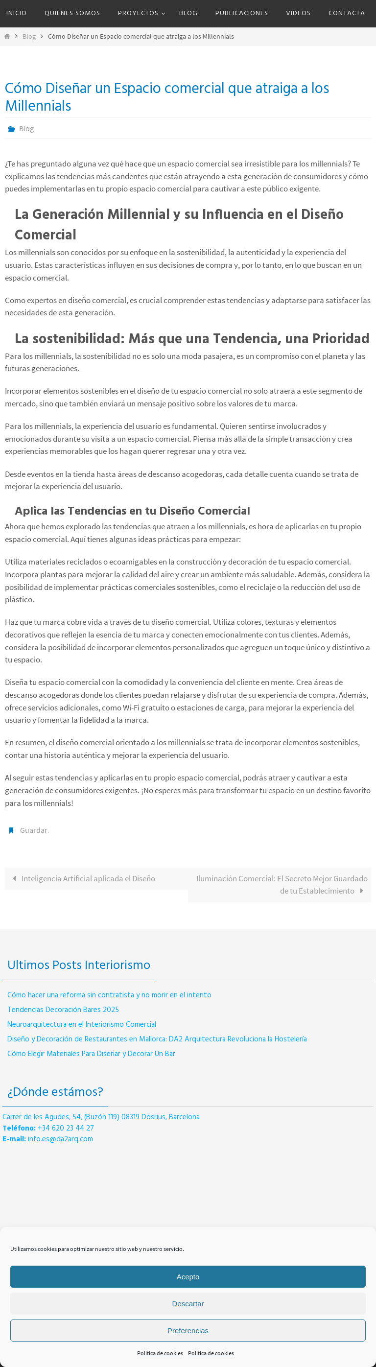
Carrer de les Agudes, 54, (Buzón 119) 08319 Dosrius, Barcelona (101, 1117)
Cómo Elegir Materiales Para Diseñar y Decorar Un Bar (91, 1054)
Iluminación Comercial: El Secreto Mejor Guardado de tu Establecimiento (282, 884)
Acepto (188, 1277)
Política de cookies (160, 1353)
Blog (29, 36)
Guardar (33, 830)
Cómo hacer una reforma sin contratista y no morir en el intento (109, 995)
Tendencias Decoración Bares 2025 (63, 1010)
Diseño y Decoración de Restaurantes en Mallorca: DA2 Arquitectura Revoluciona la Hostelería (157, 1039)
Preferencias (188, 1330)
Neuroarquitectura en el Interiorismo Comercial (81, 1025)
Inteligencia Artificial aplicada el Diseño (81, 878)
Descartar (188, 1303)
